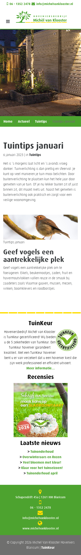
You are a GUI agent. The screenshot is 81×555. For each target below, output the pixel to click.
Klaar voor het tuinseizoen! (42, 468)
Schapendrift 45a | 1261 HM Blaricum (40, 497)
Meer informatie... (40, 368)
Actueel (24, 121)
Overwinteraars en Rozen (41, 457)
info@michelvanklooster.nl (54, 4)
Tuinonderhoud (42, 452)
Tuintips (41, 121)
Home (8, 121)
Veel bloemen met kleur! (42, 463)
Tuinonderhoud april (42, 473)
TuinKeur (48, 547)
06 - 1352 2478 (20, 4)
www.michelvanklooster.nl (40, 528)
